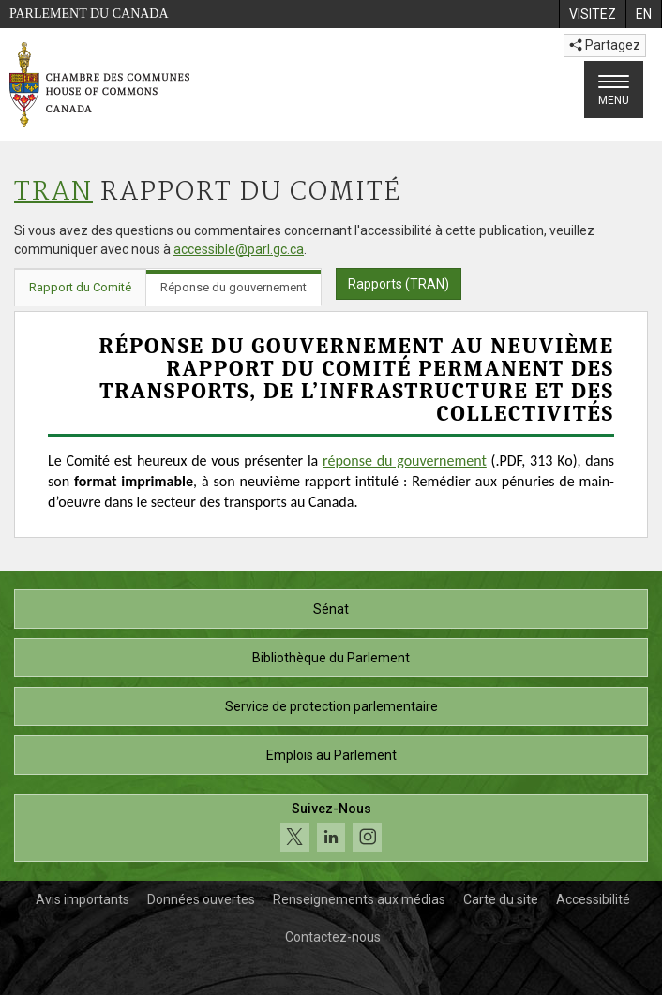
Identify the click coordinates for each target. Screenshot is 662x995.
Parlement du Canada (89, 14)
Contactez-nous (333, 936)
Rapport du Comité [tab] (80, 287)
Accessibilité (593, 899)
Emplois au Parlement (331, 755)
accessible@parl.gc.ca (238, 249)
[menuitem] (592, 14)
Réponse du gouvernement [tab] (233, 287)
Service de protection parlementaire (331, 706)
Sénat (331, 608)
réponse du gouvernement (405, 460)
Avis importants (82, 899)
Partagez (604, 44)
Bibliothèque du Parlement (331, 657)
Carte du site (500, 899)
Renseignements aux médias (359, 899)
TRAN (53, 192)
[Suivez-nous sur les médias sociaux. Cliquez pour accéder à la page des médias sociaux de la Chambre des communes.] (331, 828)
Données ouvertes (201, 899)
